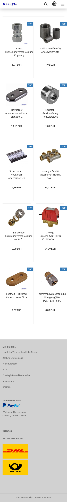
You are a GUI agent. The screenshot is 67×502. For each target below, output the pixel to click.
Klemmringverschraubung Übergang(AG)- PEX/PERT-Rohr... (52, 297)
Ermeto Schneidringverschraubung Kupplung (19, 52)
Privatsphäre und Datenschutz (17, 375)
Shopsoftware (23, 497)
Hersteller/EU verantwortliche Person (20, 352)
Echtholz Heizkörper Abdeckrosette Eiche (16, 296)
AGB (5, 369)
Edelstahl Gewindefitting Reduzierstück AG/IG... (50, 113)
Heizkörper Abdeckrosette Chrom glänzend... (16, 113)
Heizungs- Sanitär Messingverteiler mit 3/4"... (50, 174)
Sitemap (7, 387)
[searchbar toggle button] (45, 4)
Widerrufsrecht (10, 363)
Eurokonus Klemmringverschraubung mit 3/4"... (18, 236)
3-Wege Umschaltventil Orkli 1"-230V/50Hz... (50, 236)
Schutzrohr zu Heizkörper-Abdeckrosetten (16, 174)
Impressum (8, 381)
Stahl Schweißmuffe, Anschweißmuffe (50, 50)
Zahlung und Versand (13, 358)
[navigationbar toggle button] (62, 4)
